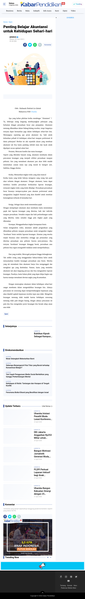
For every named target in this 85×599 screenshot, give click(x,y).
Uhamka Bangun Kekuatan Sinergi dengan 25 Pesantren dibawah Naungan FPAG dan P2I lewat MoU (43, 491)
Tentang (63, 585)
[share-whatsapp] (35, 45)
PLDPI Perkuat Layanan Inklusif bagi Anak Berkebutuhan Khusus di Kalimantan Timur (43, 472)
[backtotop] (42, 593)
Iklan (75, 585)
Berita (19, 11)
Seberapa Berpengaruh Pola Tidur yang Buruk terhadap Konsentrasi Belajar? (27, 366)
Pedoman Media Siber (68, 588)
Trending (79, 4)
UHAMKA (70, 18)
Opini (65, 11)
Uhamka (34, 112)
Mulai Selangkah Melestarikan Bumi (20, 359)
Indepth (36, 11)
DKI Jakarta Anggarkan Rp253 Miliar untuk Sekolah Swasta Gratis (43, 435)
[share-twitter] (30, 45)
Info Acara (47, 11)
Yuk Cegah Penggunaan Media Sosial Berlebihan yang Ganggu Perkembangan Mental (27, 375)
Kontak (69, 585)
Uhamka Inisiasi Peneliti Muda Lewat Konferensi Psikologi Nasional (42, 416)
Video (73, 11)
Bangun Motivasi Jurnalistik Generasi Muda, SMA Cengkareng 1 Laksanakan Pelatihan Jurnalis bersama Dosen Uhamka (43, 453)
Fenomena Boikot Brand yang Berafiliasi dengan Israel (27, 392)
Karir (57, 11)
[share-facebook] (25, 45)
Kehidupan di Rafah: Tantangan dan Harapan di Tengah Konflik (27, 384)
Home (5, 22)
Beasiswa (9, 11)
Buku (27, 11)
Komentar (47, 45)
